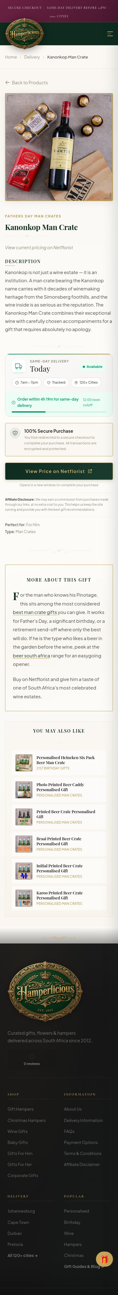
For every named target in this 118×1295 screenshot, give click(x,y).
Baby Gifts (18, 1122)
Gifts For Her (20, 1144)
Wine (69, 1213)
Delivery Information (83, 1100)
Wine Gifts (18, 1111)
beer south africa (31, 655)
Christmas (74, 1235)
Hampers (73, 1224)
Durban (15, 1213)
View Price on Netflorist (59, 471)
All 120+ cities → (22, 1235)
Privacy (55, 1285)
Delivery (32, 56)
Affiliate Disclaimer (82, 1144)
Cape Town (18, 1202)
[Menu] (110, 34)
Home (11, 56)
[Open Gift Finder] (104, 1259)
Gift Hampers (21, 1088)
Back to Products (26, 82)
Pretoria (15, 1224)
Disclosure (76, 1285)
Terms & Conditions (83, 1133)
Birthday (72, 1202)
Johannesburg (21, 1190)
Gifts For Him (20, 1133)
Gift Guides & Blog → (84, 1246)
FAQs (69, 1111)
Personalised (76, 1190)
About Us (73, 1088)
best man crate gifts (35, 612)
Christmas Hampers (27, 1100)
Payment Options (81, 1122)
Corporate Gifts (23, 1155)
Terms (38, 1285)
